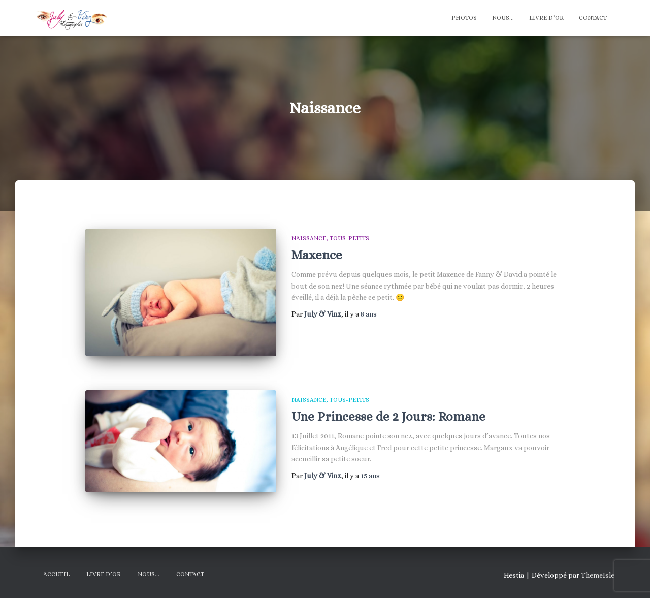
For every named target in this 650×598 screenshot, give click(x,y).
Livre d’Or (546, 17)
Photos (464, 17)
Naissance (308, 238)
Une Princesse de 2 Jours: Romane (388, 416)
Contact (593, 17)
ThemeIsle (597, 575)
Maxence (316, 254)
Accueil (56, 574)
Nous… (503, 17)
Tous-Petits (349, 238)
